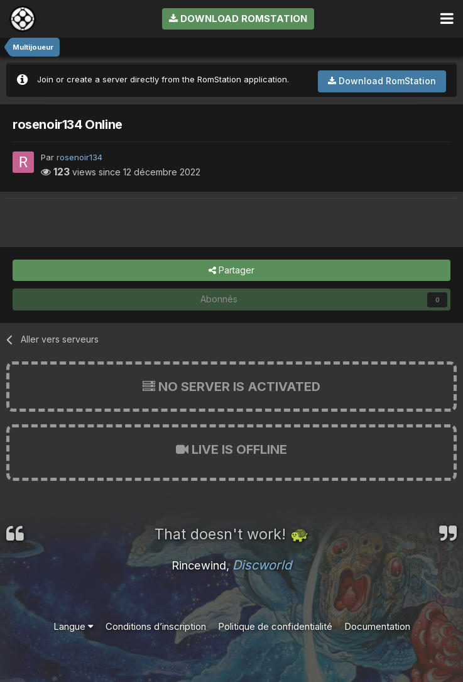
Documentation (377, 626)
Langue (73, 626)
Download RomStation (238, 19)
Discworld (261, 565)
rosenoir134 (79, 157)
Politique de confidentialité (275, 626)
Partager (231, 270)
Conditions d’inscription (156, 626)
